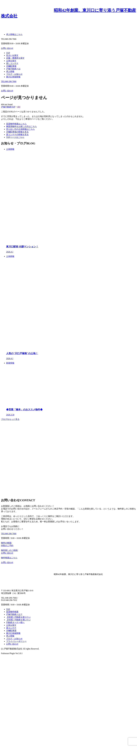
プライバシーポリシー (16, 641)
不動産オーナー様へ (15, 622)
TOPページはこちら (15, 137)
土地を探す (11, 61)
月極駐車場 (11, 66)
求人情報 (10, 71)
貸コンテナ (11, 628)
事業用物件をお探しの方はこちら (21, 126)
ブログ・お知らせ (14, 74)
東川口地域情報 (13, 77)
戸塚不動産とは (13, 69)
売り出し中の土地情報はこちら (20, 129)
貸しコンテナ (12, 63)
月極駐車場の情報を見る (17, 132)
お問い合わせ (7, 91)
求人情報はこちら (14, 34)
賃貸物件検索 (12, 612)
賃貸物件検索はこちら (16, 124)
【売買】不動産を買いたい (18, 620)
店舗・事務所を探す (15, 58)
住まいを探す (12, 55)
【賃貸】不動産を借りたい (18, 617)
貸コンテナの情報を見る (17, 134)
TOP (8, 53)
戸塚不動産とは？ (14, 614)
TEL (8, 81)
